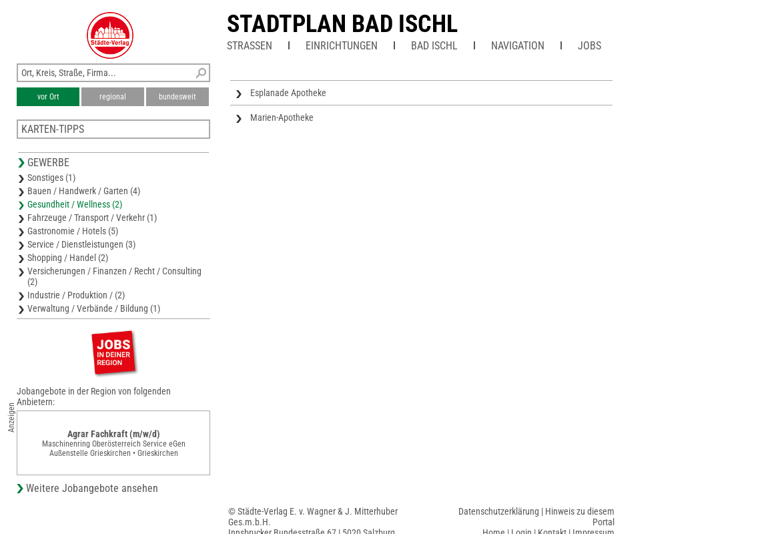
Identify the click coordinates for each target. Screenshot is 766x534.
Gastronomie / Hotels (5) (72, 231)
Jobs (589, 45)
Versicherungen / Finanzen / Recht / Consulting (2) (114, 276)
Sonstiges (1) (51, 177)
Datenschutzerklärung (498, 511)
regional (112, 96)
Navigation (517, 45)
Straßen (249, 45)
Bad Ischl (434, 45)
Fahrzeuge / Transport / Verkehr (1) (92, 217)
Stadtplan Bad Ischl (342, 24)
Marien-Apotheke (282, 117)
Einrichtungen (342, 45)
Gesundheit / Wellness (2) (74, 204)
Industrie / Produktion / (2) (76, 295)
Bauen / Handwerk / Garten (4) (83, 191)
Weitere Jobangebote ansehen (92, 488)
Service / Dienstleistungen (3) (81, 244)
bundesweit (177, 96)
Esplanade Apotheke (288, 92)
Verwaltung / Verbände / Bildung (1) (93, 308)
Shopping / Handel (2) (67, 257)
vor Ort (48, 96)
